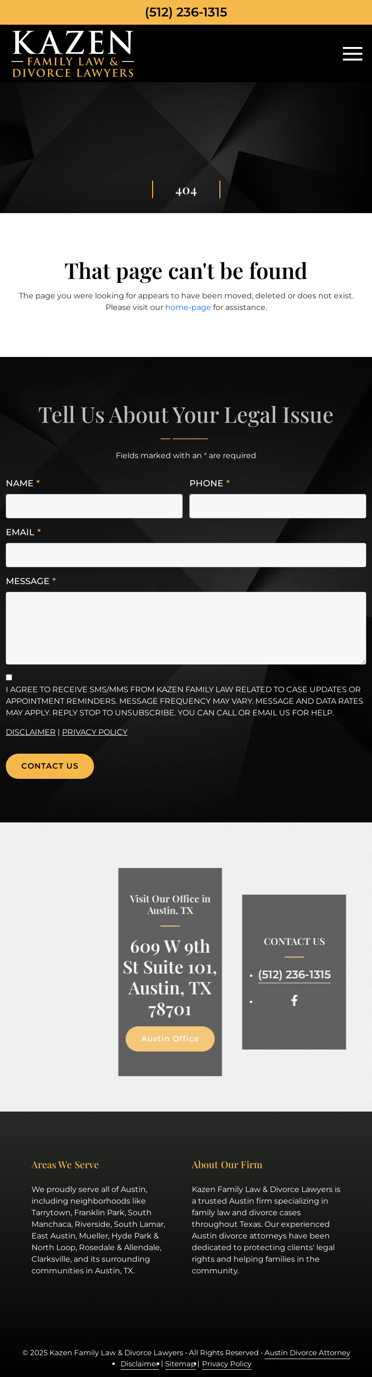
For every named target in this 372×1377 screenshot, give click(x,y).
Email (23, 532)
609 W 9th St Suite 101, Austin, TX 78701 (166, 977)
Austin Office (166, 1038)
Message (31, 581)
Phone (209, 483)
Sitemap (180, 1363)
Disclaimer (31, 732)
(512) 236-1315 (186, 12)
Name (23, 483)
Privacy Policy (94, 732)
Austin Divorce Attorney (307, 1352)
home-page (188, 307)
